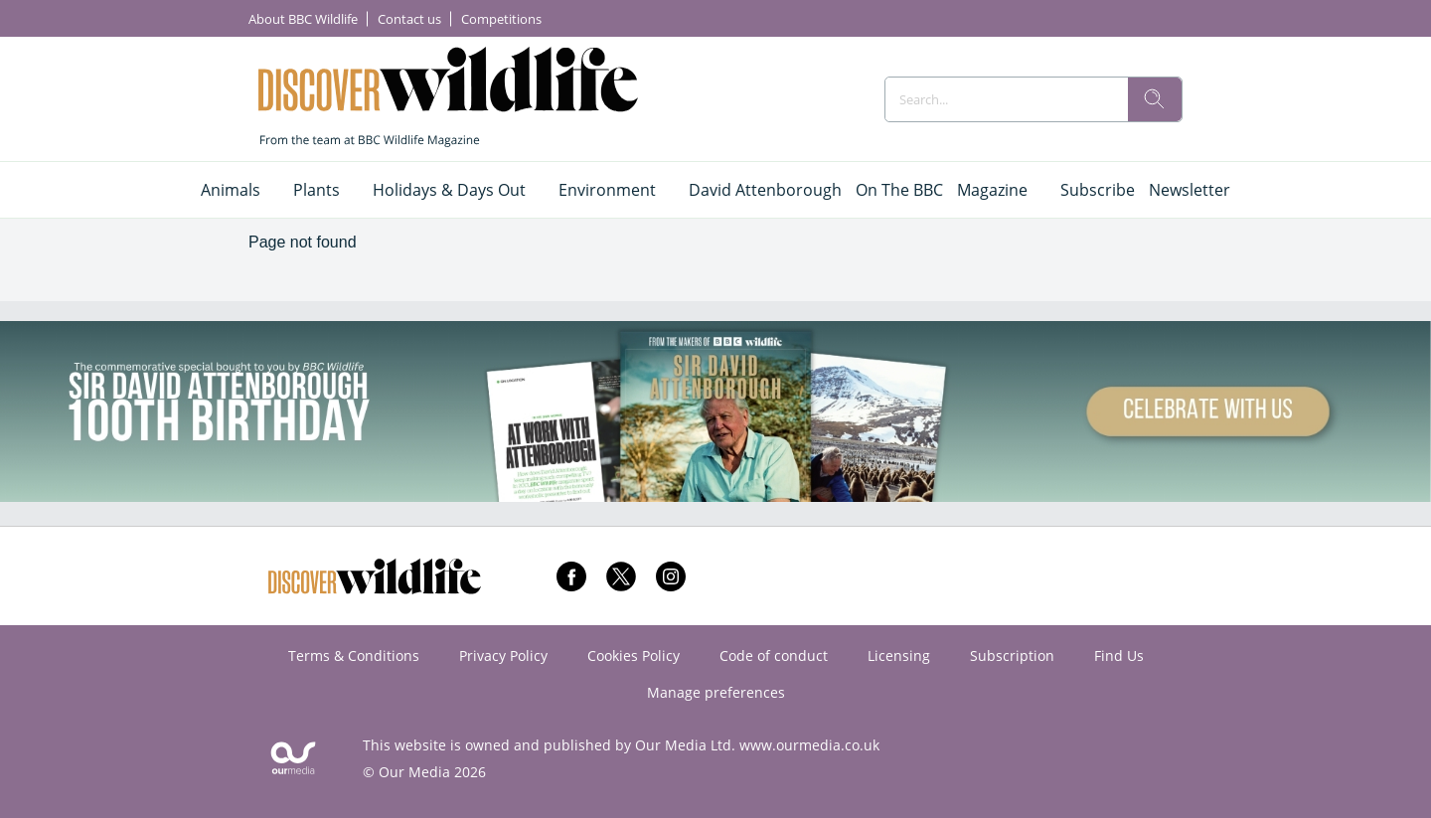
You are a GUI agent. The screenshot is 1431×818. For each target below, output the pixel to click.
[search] (1155, 99)
